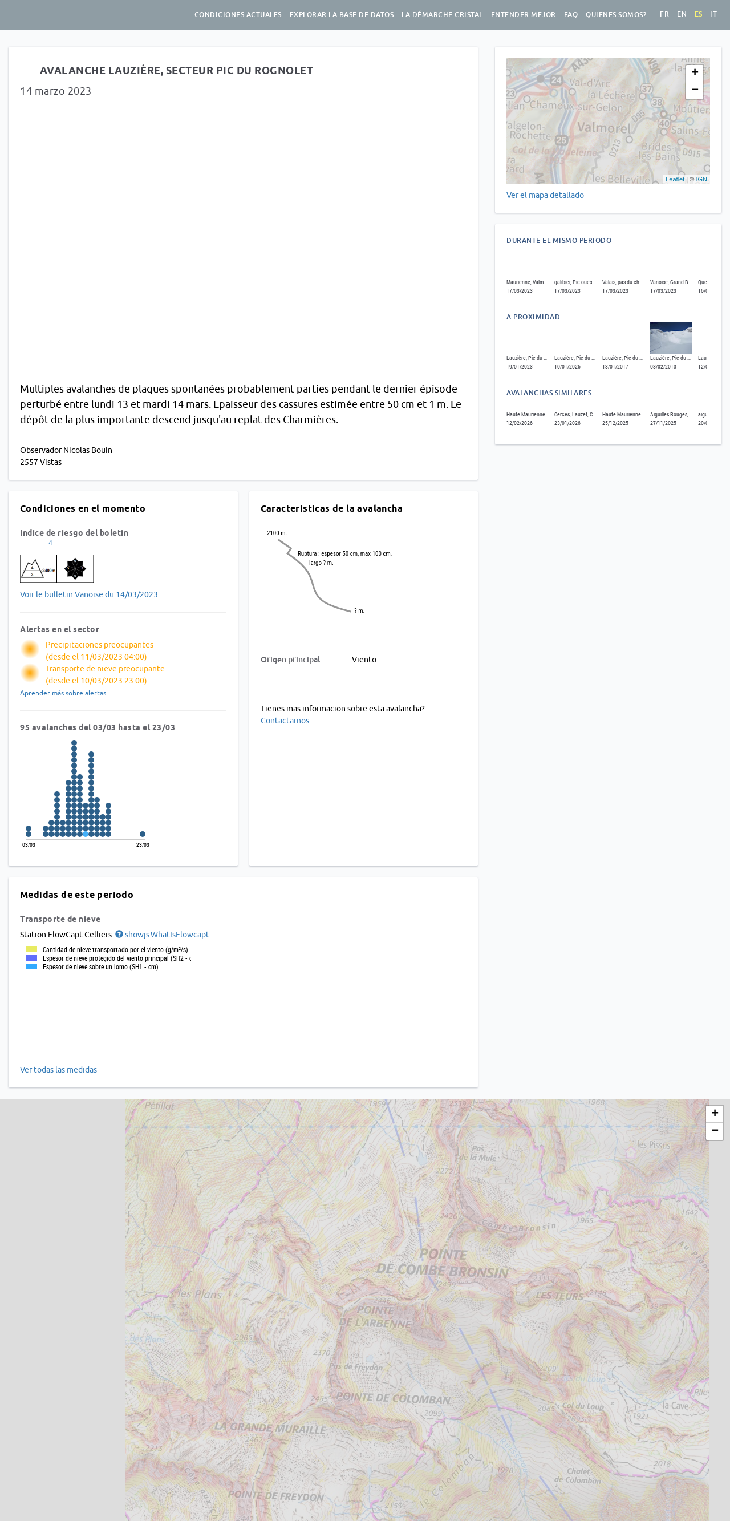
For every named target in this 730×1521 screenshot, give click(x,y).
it (713, 14)
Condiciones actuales (238, 14)
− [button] (695, 90)
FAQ (571, 14)
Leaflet (675, 179)
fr (664, 14)
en (682, 14)
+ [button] (695, 73)
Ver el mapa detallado (545, 195)
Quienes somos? (616, 14)
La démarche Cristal (442, 14)
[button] (161, 934)
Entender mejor (523, 14)
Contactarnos (285, 720)
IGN (701, 179)
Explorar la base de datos (342, 14)
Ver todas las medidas (58, 1069)
